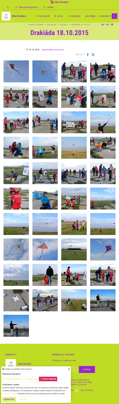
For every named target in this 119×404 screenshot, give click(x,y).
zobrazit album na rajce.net (52, 49)
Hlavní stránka (35, 25)
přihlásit (50, 7)
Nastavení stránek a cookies (73, 384)
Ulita (58, 16)
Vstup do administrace (80, 380)
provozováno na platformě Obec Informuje (72, 390)
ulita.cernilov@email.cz (28, 7)
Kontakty (104, 16)
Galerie (64, 25)
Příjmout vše (9, 399)
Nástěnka (90, 16)
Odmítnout (23, 399)
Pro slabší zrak (80, 382)
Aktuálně (43, 16)
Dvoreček (74, 16)
